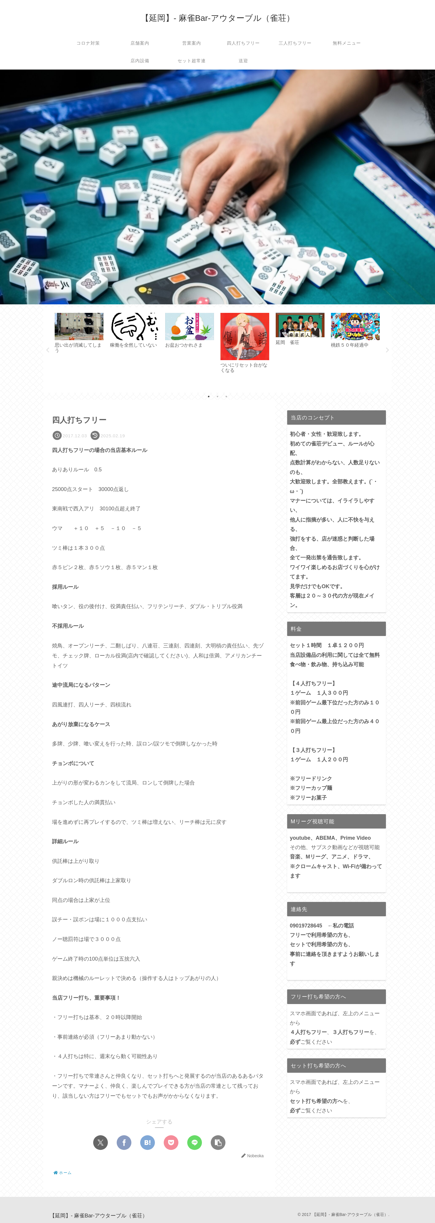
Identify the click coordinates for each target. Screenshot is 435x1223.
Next (387, 350)
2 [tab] (217, 396)
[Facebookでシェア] (124, 1143)
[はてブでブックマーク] (147, 1143)
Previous (48, 350)
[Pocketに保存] (171, 1143)
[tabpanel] (79, 349)
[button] (218, 1143)
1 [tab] (209, 396)
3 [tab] (226, 396)
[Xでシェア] (100, 1143)
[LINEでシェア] (194, 1143)
